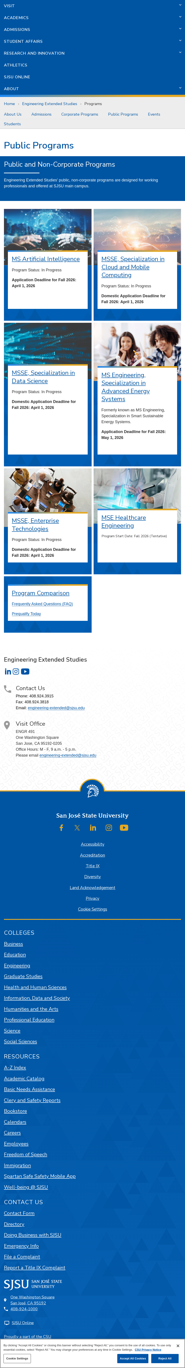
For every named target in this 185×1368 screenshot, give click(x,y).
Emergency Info (21, 1246)
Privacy (92, 898)
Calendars (15, 1122)
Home (9, 103)
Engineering (17, 965)
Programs (93, 103)
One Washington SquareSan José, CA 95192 (33, 1300)
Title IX (93, 866)
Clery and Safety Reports (32, 1100)
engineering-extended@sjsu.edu (56, 708)
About (11, 88)
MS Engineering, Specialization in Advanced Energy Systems (125, 387)
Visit (9, 6)
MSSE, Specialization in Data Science (43, 377)
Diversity (92, 877)
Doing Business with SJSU (32, 1235)
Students (12, 124)
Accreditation (92, 855)
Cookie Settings (92, 909)
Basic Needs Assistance (29, 1089)
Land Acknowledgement (92, 888)
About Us (12, 114)
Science (12, 1030)
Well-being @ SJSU (26, 1187)
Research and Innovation (34, 53)
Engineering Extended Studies (49, 103)
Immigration (17, 1165)
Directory (14, 1224)
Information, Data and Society (37, 998)
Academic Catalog (24, 1078)
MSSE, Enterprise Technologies (35, 525)
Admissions (17, 29)
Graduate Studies (23, 976)
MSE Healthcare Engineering (123, 522)
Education (15, 954)
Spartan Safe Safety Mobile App (40, 1176)
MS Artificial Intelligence (46, 259)
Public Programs (123, 114)
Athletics (15, 65)
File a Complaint (22, 1256)
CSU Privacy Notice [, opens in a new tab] (148, 1349)
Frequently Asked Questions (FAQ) (42, 604)
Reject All (164, 1358)
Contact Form (19, 1213)
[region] (92, 1353)
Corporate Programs (79, 114)
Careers (12, 1132)
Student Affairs (23, 41)
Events (154, 114)
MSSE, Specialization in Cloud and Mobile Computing (133, 267)
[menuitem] (13, 114)
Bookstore (15, 1111)
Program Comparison (40, 593)
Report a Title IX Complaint (34, 1267)
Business (13, 943)
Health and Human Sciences (35, 987)
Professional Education (29, 1019)
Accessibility (92, 844)
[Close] (178, 1346)
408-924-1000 (24, 1309)
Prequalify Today (26, 614)
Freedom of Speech (25, 1154)
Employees (16, 1143)
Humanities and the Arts (31, 1009)
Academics (16, 17)
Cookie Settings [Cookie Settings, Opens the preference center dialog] (17, 1358)
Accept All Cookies (133, 1358)
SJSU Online (17, 77)
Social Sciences (20, 1041)
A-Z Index (15, 1067)
